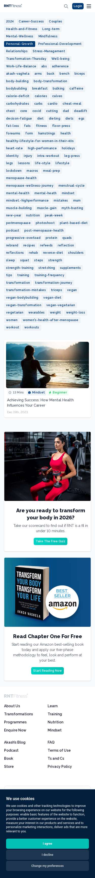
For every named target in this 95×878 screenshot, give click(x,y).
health (66, 133)
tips (9, 275)
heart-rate (14, 148)
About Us (12, 706)
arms (38, 73)
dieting (54, 118)
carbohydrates (17, 103)
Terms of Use (59, 750)
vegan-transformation (23, 305)
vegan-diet (52, 297)
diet (40, 118)
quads (67, 238)
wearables (36, 312)
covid (36, 111)
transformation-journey (53, 283)
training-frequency (49, 275)
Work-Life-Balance (21, 66)
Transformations (18, 714)
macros (32, 171)
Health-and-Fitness (21, 29)
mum (77, 200)
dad (66, 111)
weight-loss (75, 312)
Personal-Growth (19, 44)
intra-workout (48, 156)
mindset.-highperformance (27, 200)
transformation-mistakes (26, 290)
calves (57, 96)
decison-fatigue (19, 118)
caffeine (76, 88)
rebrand (12, 245)
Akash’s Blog (15, 742)
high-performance (42, 148)
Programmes (15, 722)
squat (24, 260)
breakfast (40, 88)
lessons (24, 163)
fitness (41, 126)
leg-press (72, 156)
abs (44, 66)
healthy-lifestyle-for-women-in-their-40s (40, 141)
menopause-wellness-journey (29, 185)
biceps (79, 73)
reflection (66, 245)
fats (27, 126)
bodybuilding (16, 88)
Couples (55, 21)
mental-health (17, 193)
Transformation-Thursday (26, 59)
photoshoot (45, 223)
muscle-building (19, 208)
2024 (10, 21)
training (23, 275)
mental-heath (45, 193)
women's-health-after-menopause (51, 320)
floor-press (61, 126)
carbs (38, 103)
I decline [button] (47, 855)
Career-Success (31, 21)
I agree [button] (47, 843)
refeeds (46, 245)
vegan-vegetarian (60, 305)
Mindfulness (48, 36)
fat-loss (12, 126)
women (12, 320)
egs (81, 118)
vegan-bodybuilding (22, 297)
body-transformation (50, 81)
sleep (10, 260)
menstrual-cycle (72, 185)
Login (78, 6)
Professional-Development (60, 44)
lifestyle (62, 163)
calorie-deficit (18, 96)
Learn (53, 706)
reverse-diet (53, 252)
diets (69, 118)
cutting (52, 111)
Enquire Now (15, 730)
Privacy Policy (60, 766)
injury (28, 156)
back (50, 73)
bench (64, 73)
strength (55, 260)
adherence (60, 66)
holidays (68, 148)
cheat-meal (72, 103)
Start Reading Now (47, 670)
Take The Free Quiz (50, 541)
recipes (29, 245)
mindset (68, 193)
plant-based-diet (74, 223)
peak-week (54, 215)
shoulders (76, 252)
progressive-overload (23, 238)
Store (9, 766)
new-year (13, 215)
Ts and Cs (56, 758)
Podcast (11, 750)
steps (38, 260)
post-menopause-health (44, 230)
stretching (47, 268)
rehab (33, 252)
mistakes (61, 200)
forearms (13, 133)
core (23, 111)
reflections (15, 252)
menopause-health (21, 178)
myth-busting (72, 208)
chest (10, 111)
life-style (42, 163)
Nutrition (55, 722)
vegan (72, 290)
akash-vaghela (17, 73)
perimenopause (18, 223)
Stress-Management (49, 51)
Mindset (55, 730)
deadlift (80, 111)
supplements (70, 268)
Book (8, 758)
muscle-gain (46, 208)
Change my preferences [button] (47, 866)
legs (9, 163)
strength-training (19, 268)
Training (55, 714)
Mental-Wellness (19, 36)
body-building (17, 81)
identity (12, 156)
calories (41, 96)
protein (51, 238)
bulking (58, 88)
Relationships (17, 51)
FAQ (51, 742)
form (29, 133)
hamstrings (46, 133)
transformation (18, 283)
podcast (12, 230)
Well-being (60, 59)
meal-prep (51, 171)
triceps (56, 290)
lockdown (14, 171)
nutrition (33, 215)
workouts (31, 327)
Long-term (51, 29)
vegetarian (14, 312)
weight (55, 312)
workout (12, 327)
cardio (53, 103)
